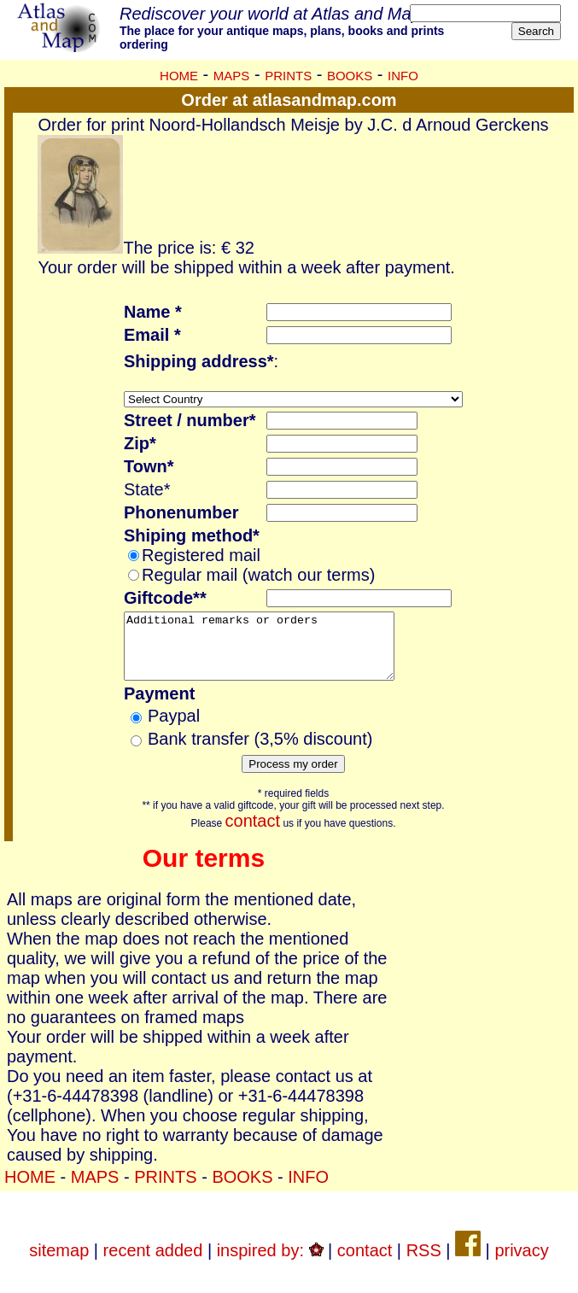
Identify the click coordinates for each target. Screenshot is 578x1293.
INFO (403, 75)
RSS (423, 1263)
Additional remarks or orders (275, 652)
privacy (521, 1263)
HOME (179, 75)
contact (252, 833)
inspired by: (270, 1263)
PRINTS (288, 75)
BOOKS (349, 75)
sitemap (59, 1263)
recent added (153, 1263)
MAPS (231, 75)
